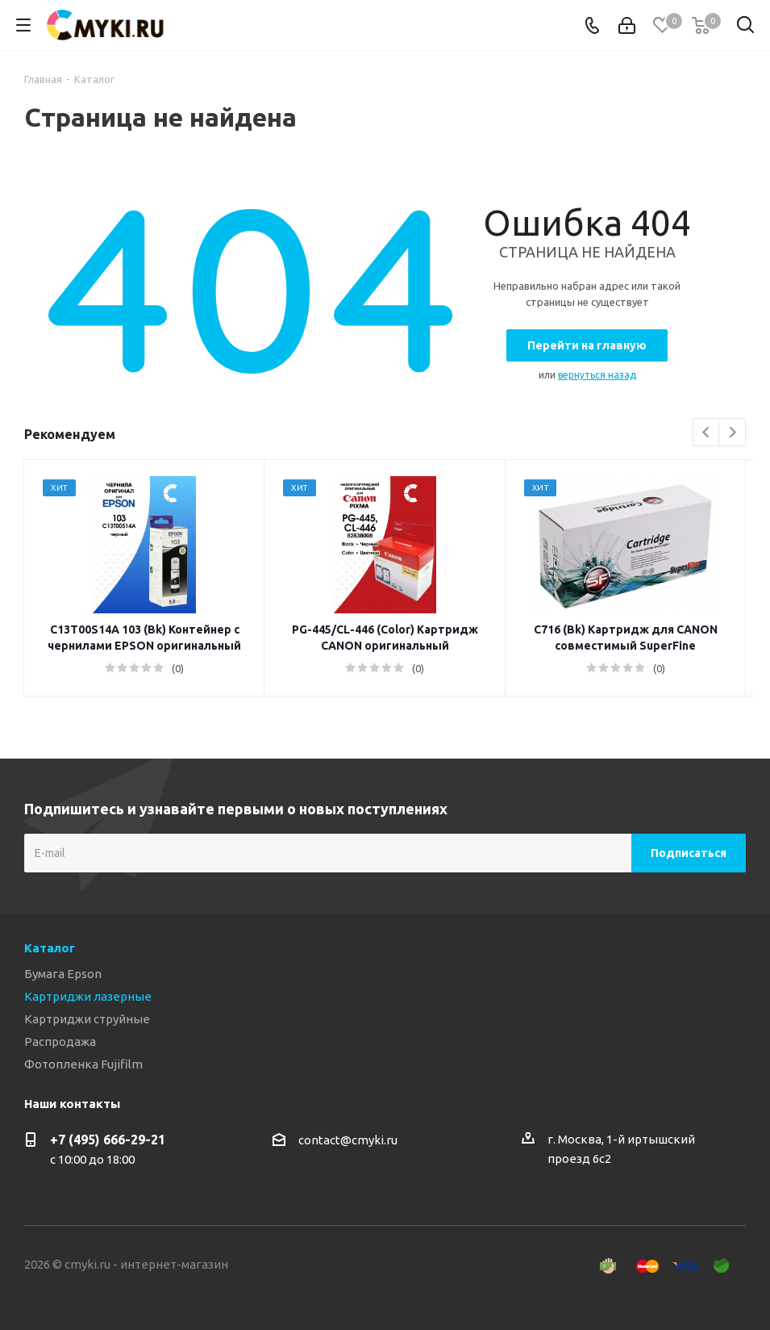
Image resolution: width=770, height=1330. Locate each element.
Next (732, 433)
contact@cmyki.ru (347, 1140)
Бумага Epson (63, 974)
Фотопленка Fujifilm (83, 1064)
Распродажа (60, 1041)
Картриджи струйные (87, 1019)
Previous (706, 433)
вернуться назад (597, 375)
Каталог (49, 948)
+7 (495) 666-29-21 (107, 1139)
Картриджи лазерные (88, 996)
